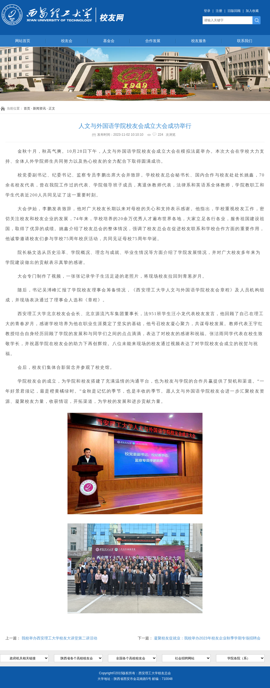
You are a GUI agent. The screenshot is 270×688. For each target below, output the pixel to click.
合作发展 (152, 41)
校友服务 (198, 41)
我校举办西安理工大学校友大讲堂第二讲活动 (59, 638)
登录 (207, 11)
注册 (219, 11)
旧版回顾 (234, 11)
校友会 (66, 41)
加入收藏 (252, 11)
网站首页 (22, 41)
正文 (52, 108)
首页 (27, 108)
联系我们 (244, 41)
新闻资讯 (39, 108)
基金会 (108, 41)
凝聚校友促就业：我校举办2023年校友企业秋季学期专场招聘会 (207, 638)
